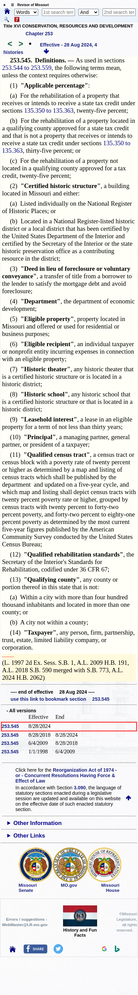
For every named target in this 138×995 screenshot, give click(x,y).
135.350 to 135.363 (49, 110)
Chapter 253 (39, 33)
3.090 (80, 787)
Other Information (37, 823)
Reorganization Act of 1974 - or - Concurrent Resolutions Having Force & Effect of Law (66, 775)
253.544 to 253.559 (26, 67)
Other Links (29, 835)
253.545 (10, 726)
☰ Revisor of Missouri (28, 5)
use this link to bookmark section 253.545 (60, 699)
